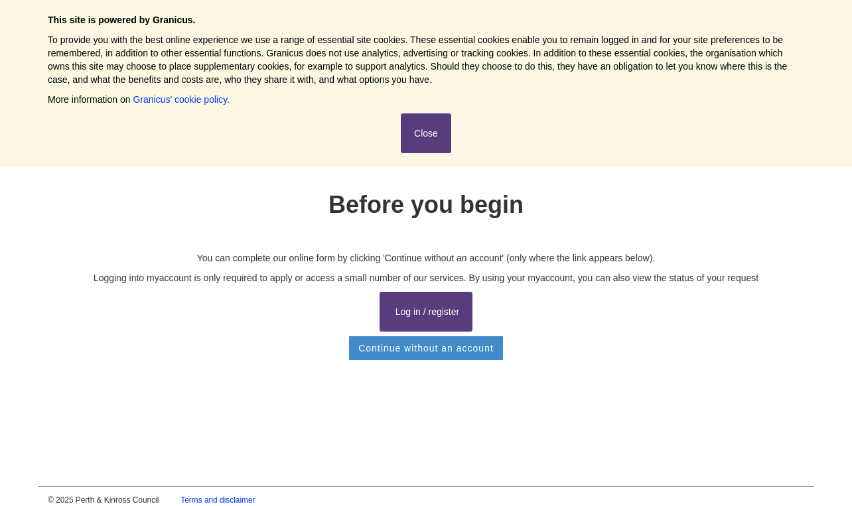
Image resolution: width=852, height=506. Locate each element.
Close (426, 133)
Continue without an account (426, 348)
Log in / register (426, 311)
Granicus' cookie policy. (181, 99)
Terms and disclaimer (217, 500)
